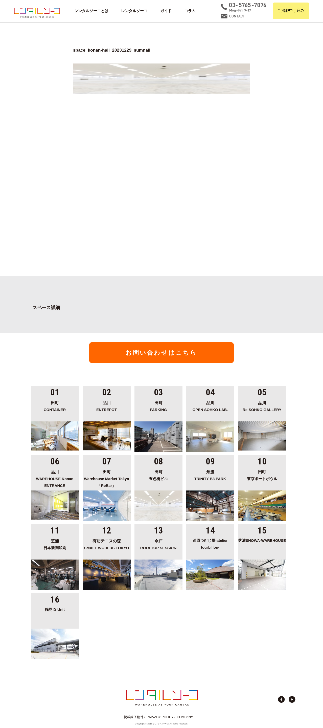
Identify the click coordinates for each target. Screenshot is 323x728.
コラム (190, 11)
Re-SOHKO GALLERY (262, 405)
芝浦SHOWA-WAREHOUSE (262, 541)
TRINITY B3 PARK (210, 474)
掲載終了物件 (134, 717)
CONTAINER (55, 405)
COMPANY (185, 717)
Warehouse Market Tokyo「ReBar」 (107, 478)
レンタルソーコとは (91, 11)
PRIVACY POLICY (160, 717)
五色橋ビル (158, 474)
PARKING (158, 405)
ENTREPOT (107, 405)
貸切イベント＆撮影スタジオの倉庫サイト (37, 13)
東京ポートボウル (262, 474)
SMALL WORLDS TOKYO (107, 543)
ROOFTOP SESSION (158, 543)
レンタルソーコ (134, 11)
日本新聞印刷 (55, 543)
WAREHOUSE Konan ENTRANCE (55, 478)
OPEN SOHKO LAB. (210, 405)
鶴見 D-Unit (55, 610)
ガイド (166, 11)
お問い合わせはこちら (161, 352)
